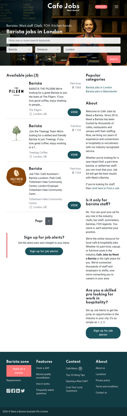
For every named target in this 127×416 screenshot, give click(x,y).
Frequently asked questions (45, 392)
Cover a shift (42, 368)
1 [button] (49, 221)
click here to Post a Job (105, 188)
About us (100, 368)
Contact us (101, 392)
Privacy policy (103, 380)
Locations (101, 374)
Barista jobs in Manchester (101, 91)
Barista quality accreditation (43, 376)
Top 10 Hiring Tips (75, 375)
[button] (43, 99)
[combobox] (92, 49)
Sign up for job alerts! (44, 251)
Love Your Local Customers (74, 389)
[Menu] (114, 6)
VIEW (74, 112)
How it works (43, 384)
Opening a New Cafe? (77, 381)
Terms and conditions (107, 386)
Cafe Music (74, 368)
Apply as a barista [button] (19, 370)
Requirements (13, 380)
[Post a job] (101, 9)
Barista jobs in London (99, 87)
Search (114, 59)
